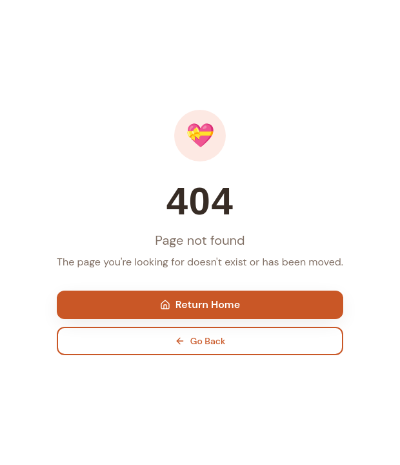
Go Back (200, 341)
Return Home (200, 304)
